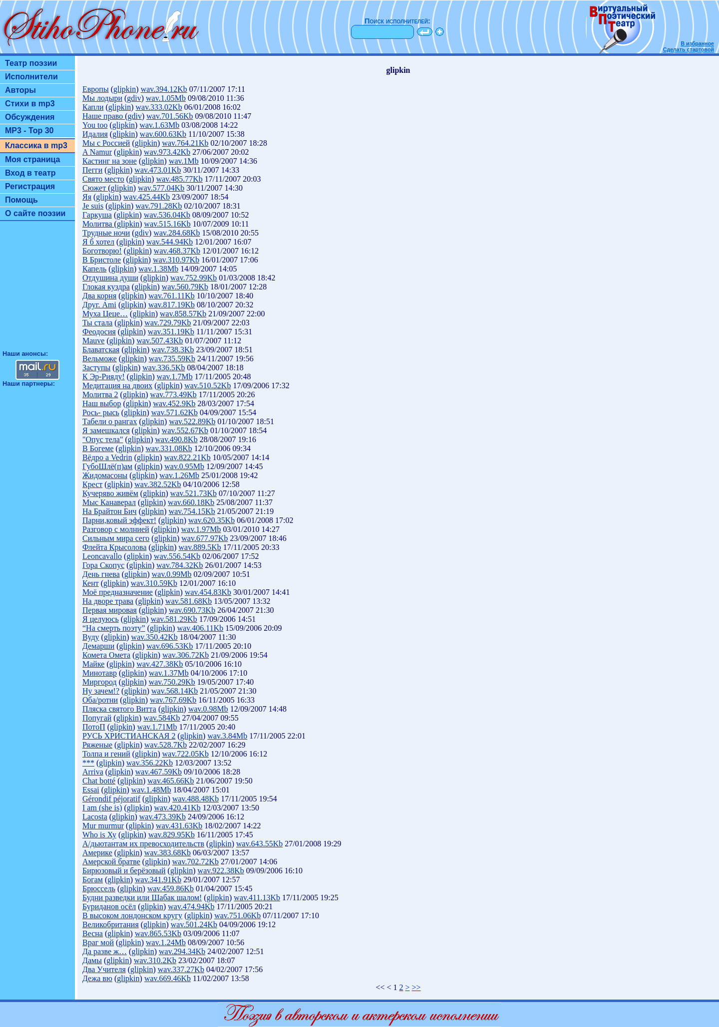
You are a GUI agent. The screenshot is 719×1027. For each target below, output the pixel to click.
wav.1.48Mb (151, 789)
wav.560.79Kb (185, 286)
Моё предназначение (117, 592)
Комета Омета (106, 655)
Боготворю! (102, 251)
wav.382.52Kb (157, 484)
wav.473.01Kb (157, 170)
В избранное (697, 43)
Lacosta (94, 816)
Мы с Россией (106, 143)
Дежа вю (97, 978)
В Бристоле (101, 260)
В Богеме (98, 448)
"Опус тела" (102, 439)
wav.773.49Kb (173, 394)
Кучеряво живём (110, 493)
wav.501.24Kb (194, 924)
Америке (97, 852)
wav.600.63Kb (163, 134)
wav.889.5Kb (200, 547)
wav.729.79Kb (167, 322)
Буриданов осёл (109, 906)
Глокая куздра (106, 286)
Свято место (103, 179)
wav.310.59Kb (154, 583)
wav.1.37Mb (169, 673)
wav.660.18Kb (191, 502)
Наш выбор (101, 403)
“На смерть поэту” (113, 628)
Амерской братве (111, 861)
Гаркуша (97, 215)
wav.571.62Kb (174, 412)
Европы (95, 89)
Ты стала (97, 322)
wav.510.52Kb (207, 385)
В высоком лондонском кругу (132, 915)
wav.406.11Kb (200, 628)
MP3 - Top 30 (29, 130)
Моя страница (32, 159)
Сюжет (95, 188)
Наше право (103, 116)
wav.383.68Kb (167, 852)
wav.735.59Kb (172, 358)
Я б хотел (98, 242)
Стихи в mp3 (30, 103)
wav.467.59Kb (158, 772)
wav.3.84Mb (227, 736)
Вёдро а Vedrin (107, 457)
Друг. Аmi (99, 304)
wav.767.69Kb (173, 700)
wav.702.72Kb (195, 861)
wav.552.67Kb (185, 430)
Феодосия (99, 331)
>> (416, 987)
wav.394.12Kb (164, 89)
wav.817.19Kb (171, 304)
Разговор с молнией (115, 529)
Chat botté (98, 780)
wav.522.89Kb (192, 421)
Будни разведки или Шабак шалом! (142, 897)
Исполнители (31, 76)
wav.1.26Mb (179, 475)
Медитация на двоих (117, 385)
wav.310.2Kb (155, 960)
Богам (92, 879)
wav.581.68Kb (188, 601)
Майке (93, 664)
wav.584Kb (161, 718)
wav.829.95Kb (171, 834)
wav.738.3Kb (172, 349)
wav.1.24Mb (166, 942)
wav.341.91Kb (158, 879)
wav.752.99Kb (193, 277)
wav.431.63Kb (179, 825)
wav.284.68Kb (176, 233)
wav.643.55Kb (259, 843)
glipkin (124, 89)
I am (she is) (102, 807)
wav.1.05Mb (166, 98)
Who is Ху (99, 834)
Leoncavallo (102, 556)
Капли (92, 107)
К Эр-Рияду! (103, 376)
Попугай (96, 718)
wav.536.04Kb (167, 215)
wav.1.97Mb (201, 529)
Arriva (92, 772)
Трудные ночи (106, 233)
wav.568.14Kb (174, 691)
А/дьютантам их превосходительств (143, 843)
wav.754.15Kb (192, 511)
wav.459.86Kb (170, 888)
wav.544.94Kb (169, 242)
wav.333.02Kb (158, 107)
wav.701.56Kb (169, 116)
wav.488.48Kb (195, 798)
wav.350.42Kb (154, 637)
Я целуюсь (100, 619)
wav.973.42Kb (167, 152)
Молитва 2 (100, 394)
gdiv (134, 98)
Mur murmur (103, 825)
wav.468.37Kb (177, 251)
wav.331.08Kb (169, 448)
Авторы (20, 90)
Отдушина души (110, 277)
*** (88, 763)
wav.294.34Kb (182, 951)
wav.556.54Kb (177, 556)
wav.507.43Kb (159, 340)
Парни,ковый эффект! (119, 520)
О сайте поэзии (35, 213)
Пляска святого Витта (119, 709)
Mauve (93, 340)
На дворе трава (107, 601)
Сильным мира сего (115, 538)
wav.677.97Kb (204, 538)
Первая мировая (109, 610)
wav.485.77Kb (179, 179)
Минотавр (99, 673)
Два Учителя (104, 969)
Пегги (92, 170)
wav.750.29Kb (172, 682)
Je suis (92, 206)
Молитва (98, 224)
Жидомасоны (104, 475)
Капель (94, 268)
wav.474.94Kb (191, 906)
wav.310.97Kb (176, 260)
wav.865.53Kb (158, 933)
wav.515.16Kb (167, 224)
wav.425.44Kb (146, 197)
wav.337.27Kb (181, 969)
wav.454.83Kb (208, 592)
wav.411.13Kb (257, 897)
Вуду (90, 637)
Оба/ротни (100, 700)
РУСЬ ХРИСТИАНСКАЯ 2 (128, 736)
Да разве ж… (104, 951)
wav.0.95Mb (184, 466)
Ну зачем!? (100, 691)
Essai (90, 789)
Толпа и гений (106, 754)
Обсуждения (29, 117)
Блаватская (100, 349)
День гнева (101, 574)
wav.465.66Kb (170, 780)
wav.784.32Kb (179, 565)
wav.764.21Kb (185, 143)
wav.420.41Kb (177, 807)
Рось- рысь (100, 412)
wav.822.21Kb (187, 457)
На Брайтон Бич (109, 511)
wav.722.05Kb (185, 754)
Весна (92, 933)
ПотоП (93, 727)
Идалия (95, 134)
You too (94, 125)
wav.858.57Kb (183, 313)
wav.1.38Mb (158, 268)
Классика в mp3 (36, 145)
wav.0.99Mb (172, 574)
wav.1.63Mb (159, 125)
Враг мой (98, 942)
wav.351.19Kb (171, 331)
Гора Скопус (103, 565)
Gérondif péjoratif (111, 798)
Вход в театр (30, 173)
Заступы (96, 367)
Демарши (98, 646)
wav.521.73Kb (193, 493)
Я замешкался (106, 430)
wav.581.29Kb (174, 619)
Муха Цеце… (105, 313)
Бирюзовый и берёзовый (124, 870)
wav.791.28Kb (158, 206)
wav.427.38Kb (159, 664)
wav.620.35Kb (211, 520)
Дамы (92, 960)
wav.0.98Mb (208, 709)
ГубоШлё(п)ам (107, 466)
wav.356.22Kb (149, 763)
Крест (92, 484)
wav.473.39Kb (162, 816)
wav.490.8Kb (176, 439)
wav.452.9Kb (174, 403)
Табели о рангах (109, 421)
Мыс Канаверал (109, 502)
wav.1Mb (184, 161)
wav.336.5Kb (163, 367)
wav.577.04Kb (161, 188)
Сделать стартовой (688, 49)
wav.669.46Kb (167, 978)
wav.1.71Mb (157, 727)
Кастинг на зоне (109, 161)
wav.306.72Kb (185, 655)
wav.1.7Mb (175, 376)
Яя (86, 197)
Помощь (21, 200)
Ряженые (97, 745)
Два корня (99, 295)
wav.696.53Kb (169, 646)
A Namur (97, 152)
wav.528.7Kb (165, 745)
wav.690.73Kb (192, 610)
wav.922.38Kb (221, 870)
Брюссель (98, 888)
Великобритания (110, 924)
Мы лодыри (102, 98)
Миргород (99, 682)
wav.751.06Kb (237, 915)
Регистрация (30, 186)
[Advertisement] (37, 290)
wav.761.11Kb (171, 295)
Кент (90, 583)
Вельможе (99, 358)
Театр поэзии (31, 63)
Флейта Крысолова (114, 547)
